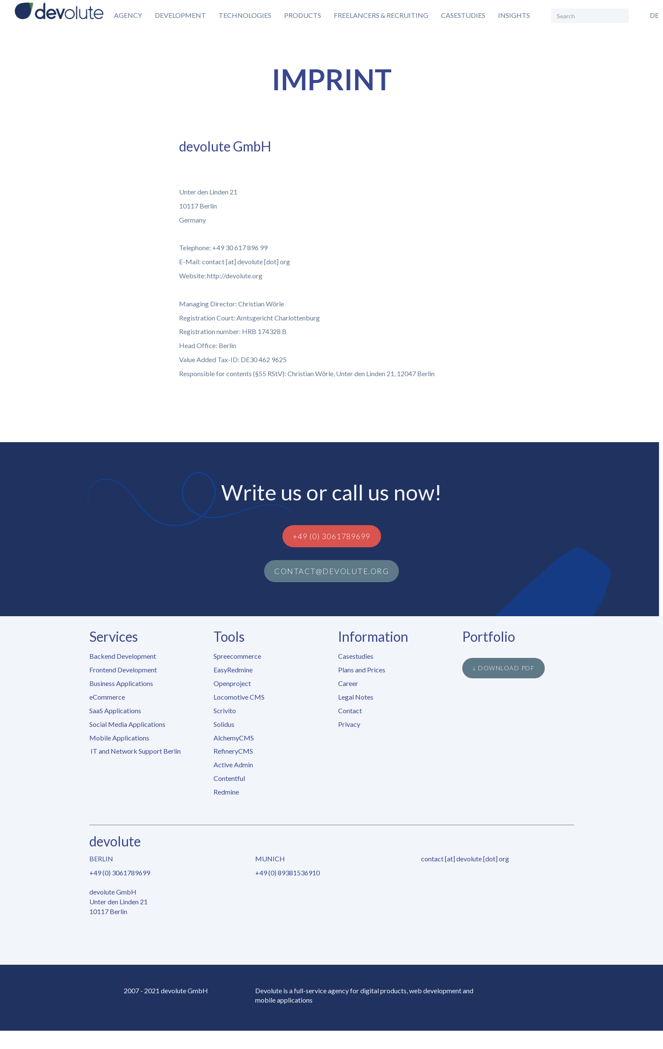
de (654, 15)
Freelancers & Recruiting (381, 15)
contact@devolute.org (331, 571)
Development (180, 15)
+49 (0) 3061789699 (332, 536)
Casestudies (463, 15)
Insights (514, 15)
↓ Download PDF (503, 668)
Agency (128, 15)
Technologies (245, 15)
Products (302, 15)
